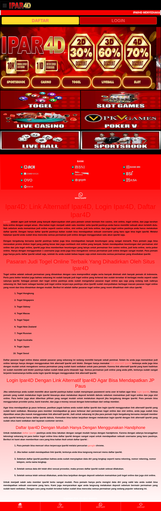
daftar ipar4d (29, 433)
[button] (6, 58)
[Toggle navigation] (4, 5)
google (91, 445)
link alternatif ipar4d (120, 363)
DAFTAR (40, 20)
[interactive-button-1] (40, 100)
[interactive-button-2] (121, 100)
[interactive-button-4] (121, 120)
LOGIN (118, 20)
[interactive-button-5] (40, 140)
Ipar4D (6, 221)
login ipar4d (143, 391)
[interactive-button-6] (121, 140)
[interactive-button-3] (40, 120)
